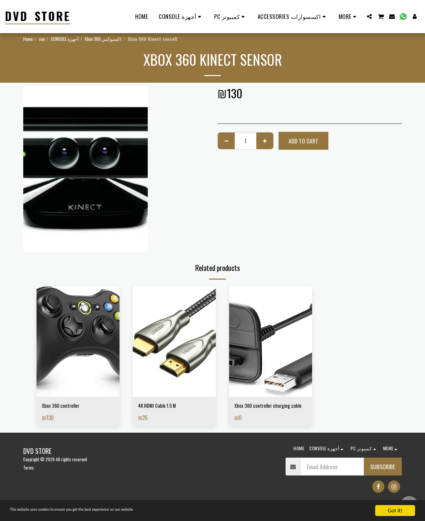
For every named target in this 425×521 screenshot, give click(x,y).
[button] (369, 16)
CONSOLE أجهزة (65, 38)
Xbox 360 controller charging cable (267, 410)
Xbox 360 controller (64, 406)
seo (42, 38)
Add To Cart (303, 140)
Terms (28, 477)
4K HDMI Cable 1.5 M (160, 406)
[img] (78, 341)
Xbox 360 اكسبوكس (103, 38)
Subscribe (382, 476)
